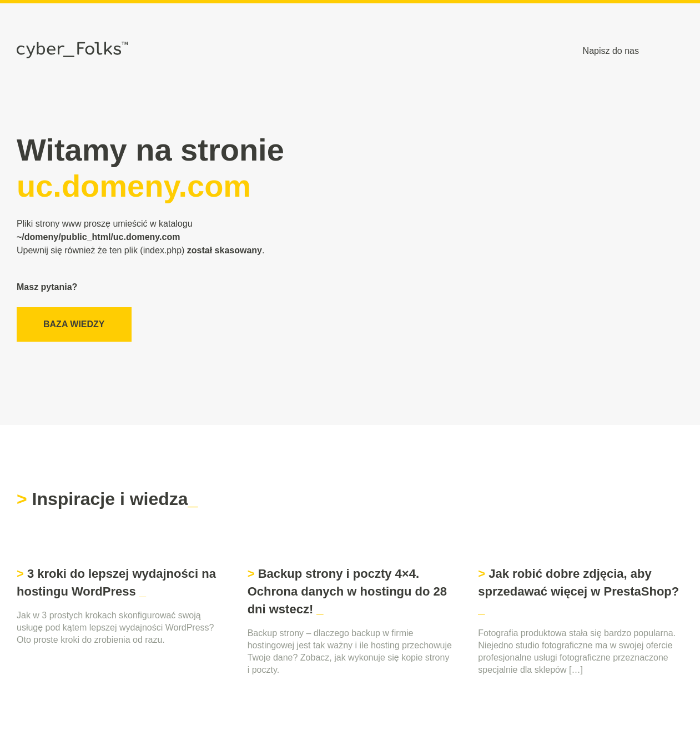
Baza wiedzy (74, 324)
